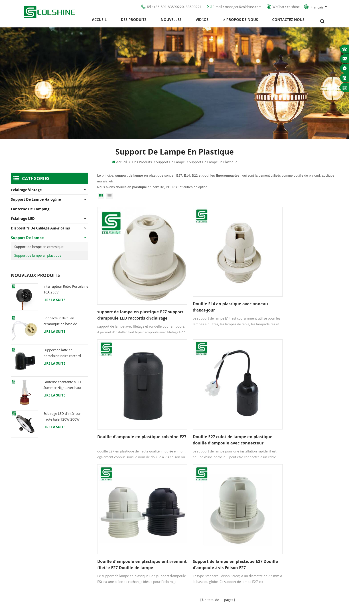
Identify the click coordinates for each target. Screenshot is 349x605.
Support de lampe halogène (36, 202)
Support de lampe (170, 165)
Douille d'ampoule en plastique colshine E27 (293, 296)
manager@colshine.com (292, 512)
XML (119, 545)
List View (109, 199)
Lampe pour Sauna (202, 537)
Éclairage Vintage (26, 192)
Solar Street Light (188, 596)
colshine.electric (286, 520)
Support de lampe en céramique (38, 250)
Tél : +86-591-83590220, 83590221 (174, 8)
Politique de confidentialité (136, 529)
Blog (119, 521)
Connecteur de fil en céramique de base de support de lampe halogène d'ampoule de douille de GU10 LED (64, 324)
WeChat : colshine (286, 8)
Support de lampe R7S (205, 521)
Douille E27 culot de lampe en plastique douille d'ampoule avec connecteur (130, 415)
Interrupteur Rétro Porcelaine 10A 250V (65, 292)
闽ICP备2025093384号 (174, 588)
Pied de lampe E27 (202, 529)
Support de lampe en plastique (37, 258)
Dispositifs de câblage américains (40, 231)
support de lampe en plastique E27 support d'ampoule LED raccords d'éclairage (132, 303)
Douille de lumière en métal (209, 513)
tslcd (249, 596)
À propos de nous (240, 21)
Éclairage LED (23, 221)
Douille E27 (196, 545)
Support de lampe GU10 (207, 497)
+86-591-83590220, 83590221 (298, 504)
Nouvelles (171, 21)
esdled (237, 596)
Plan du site (125, 537)
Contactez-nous (288, 21)
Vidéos (202, 21)
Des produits (133, 21)
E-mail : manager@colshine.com (237, 8)
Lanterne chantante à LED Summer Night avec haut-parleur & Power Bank (63, 388)
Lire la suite (54, 303)
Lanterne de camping (30, 212)
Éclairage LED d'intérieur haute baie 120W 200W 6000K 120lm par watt (62, 419)
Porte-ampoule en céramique (210, 553)
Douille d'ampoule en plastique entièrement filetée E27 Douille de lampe (213, 415)
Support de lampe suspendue (211, 561)
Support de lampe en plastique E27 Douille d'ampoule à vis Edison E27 (296, 414)
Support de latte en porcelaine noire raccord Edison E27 (62, 356)
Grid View (101, 199)
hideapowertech (217, 596)
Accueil (99, 21)
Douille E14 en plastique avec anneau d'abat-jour (216, 296)
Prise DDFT (196, 505)
